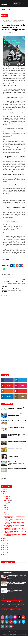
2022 (4, 540)
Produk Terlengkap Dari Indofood (17, 420)
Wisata (3, 607)
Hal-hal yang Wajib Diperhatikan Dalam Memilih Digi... (14, 523)
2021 (4, 542)
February (6, 513)
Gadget (3, 601)
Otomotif (19, 601)
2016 (4, 551)
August (6, 502)
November (7, 496)
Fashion (22, 599)
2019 (4, 545)
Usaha (24, 604)
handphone (16, 607)
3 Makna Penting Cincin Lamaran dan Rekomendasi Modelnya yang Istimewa (16, 577)
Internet (9, 601)
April (5, 509)
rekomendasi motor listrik (10, 77)
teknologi (12, 609)
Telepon (14, 604)
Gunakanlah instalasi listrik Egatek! (17, 441)
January (6, 514)
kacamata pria (5, 609)
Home (15, 8)
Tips (19, 604)
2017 (4, 549)
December (7, 495)
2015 (4, 553)
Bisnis (7, 20)
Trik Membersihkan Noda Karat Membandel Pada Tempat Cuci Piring (16, 463)
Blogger (24, 634)
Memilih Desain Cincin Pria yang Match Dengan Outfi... (14, 516)
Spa (9, 604)
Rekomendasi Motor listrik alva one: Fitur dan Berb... (15, 519)
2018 (4, 547)
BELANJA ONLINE (9, 599)
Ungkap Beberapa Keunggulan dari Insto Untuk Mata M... (15, 532)
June (5, 505)
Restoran (4, 604)
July (5, 504)
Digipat (4, 5)
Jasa (14, 601)
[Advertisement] (14, 330)
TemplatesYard (12, 634)
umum (18, 609)
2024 (4, 493)
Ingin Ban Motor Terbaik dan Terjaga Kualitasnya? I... (14, 526)
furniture (9, 607)
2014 (4, 554)
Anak (3, 599)
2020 (4, 544)
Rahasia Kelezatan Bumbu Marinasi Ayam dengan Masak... (15, 535)
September (7, 500)
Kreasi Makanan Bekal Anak (15, 448)
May (5, 507)
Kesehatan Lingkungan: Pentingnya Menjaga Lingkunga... (13, 529)
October (6, 498)
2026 (4, 490)
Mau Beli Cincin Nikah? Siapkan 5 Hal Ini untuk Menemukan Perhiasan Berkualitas (17, 590)
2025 (4, 491)
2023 (4, 538)
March (6, 511)
